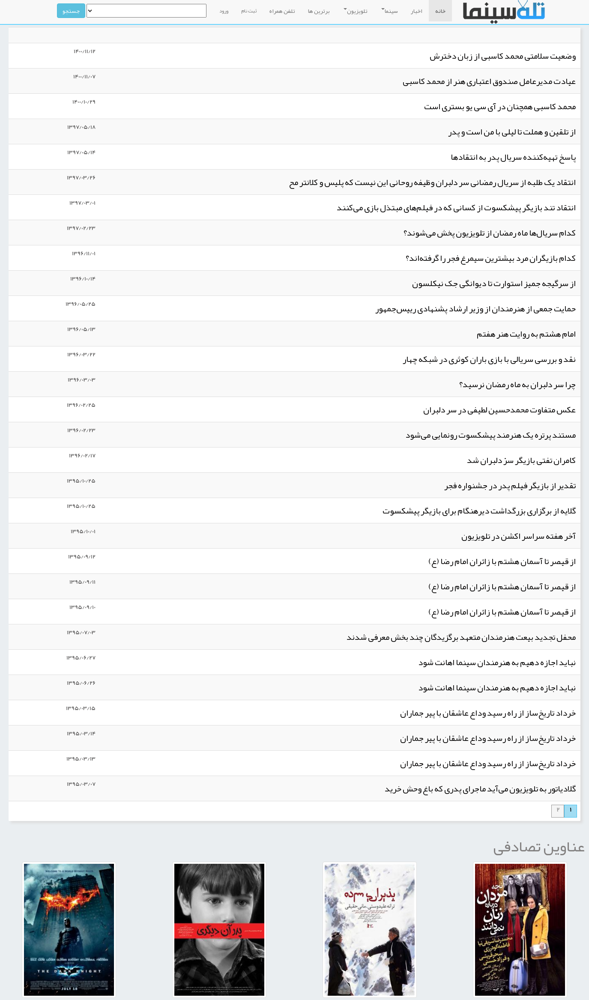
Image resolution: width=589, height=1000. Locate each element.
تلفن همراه (282, 11)
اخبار (416, 11)
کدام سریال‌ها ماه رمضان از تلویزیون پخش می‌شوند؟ (490, 232)
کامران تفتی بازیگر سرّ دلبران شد (521, 460)
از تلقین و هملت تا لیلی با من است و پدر (512, 131)
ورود (223, 11)
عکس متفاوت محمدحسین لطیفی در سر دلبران (499, 409)
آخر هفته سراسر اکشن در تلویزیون (518, 535)
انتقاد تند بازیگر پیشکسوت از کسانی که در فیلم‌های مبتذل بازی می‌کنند (456, 207)
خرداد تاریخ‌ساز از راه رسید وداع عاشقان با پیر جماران (488, 712)
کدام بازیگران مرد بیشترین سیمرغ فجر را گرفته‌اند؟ (491, 257)
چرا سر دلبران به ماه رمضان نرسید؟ (517, 384)
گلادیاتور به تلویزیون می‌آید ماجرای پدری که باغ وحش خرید (480, 788)
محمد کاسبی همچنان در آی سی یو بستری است (500, 106)
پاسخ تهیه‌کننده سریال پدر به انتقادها (513, 156)
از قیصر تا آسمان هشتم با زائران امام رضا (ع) (502, 561)
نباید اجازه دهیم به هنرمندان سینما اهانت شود (497, 662)
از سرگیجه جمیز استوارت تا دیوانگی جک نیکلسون (494, 283)
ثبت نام (249, 11)
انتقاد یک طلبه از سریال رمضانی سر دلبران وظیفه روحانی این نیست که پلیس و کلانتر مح (432, 182)
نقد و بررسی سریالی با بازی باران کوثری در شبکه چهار (489, 358)
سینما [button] (389, 11)
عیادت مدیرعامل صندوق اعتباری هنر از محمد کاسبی (489, 81)
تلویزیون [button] (356, 11)
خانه (440, 11)
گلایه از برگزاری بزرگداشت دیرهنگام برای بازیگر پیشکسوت (479, 510)
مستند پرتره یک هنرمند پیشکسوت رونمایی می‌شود (490, 434)
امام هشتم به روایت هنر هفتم (526, 333)
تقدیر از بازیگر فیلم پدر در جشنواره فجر (510, 485)
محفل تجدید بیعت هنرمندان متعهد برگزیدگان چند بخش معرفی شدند (461, 636)
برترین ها (319, 11)
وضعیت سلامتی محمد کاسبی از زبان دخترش (503, 55)
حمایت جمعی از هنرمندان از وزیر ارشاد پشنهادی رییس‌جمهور (475, 308)
